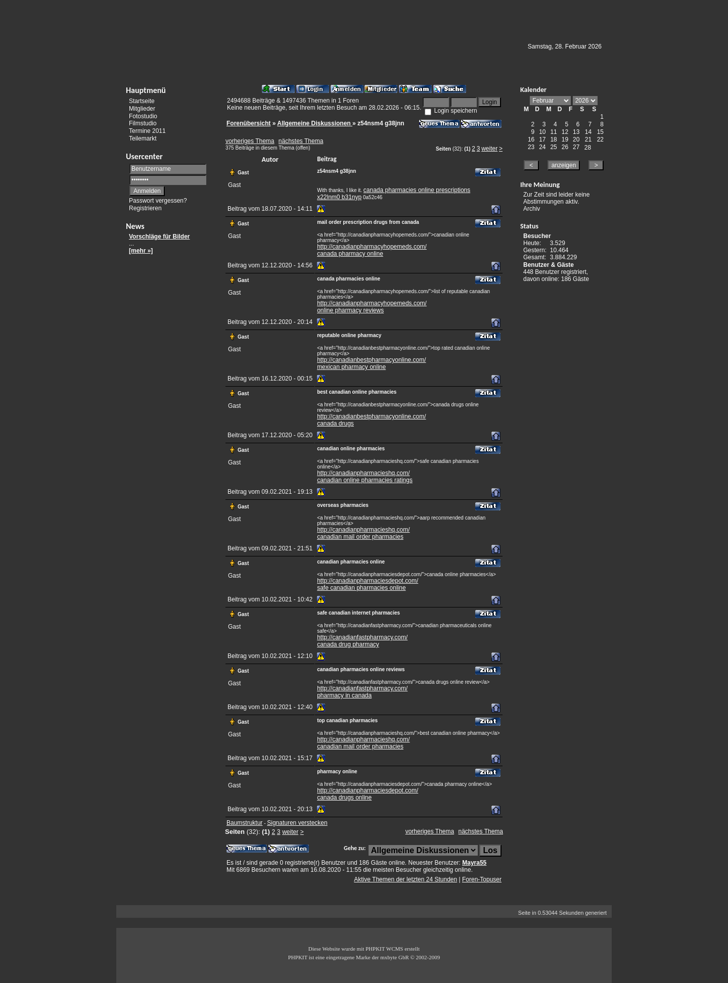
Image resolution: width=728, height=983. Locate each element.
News (135, 226)
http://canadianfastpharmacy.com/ (362, 637)
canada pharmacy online (350, 253)
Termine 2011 (147, 130)
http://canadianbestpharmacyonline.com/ (371, 359)
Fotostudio (143, 115)
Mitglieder (142, 108)
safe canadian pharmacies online (361, 587)
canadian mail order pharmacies (360, 536)
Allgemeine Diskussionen (314, 123)
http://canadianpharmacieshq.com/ (363, 473)
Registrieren (145, 208)
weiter (489, 148)
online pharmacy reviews (350, 310)
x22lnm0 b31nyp (339, 197)
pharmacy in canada (344, 695)
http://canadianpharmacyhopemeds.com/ (372, 246)
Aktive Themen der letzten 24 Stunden (405, 879)
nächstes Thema (301, 141)
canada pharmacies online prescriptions (416, 190)
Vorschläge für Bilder (159, 236)
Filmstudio (143, 123)
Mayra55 (474, 862)
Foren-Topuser (482, 879)
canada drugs (335, 423)
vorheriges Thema (250, 141)
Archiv (531, 208)
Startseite (142, 101)
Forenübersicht (248, 123)
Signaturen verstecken (297, 822)
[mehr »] (141, 250)
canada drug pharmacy (348, 644)
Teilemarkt (143, 138)
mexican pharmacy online (351, 366)
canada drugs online (344, 797)
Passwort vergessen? (158, 200)
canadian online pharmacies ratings (365, 480)
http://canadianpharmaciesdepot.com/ (367, 580)
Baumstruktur (244, 822)
